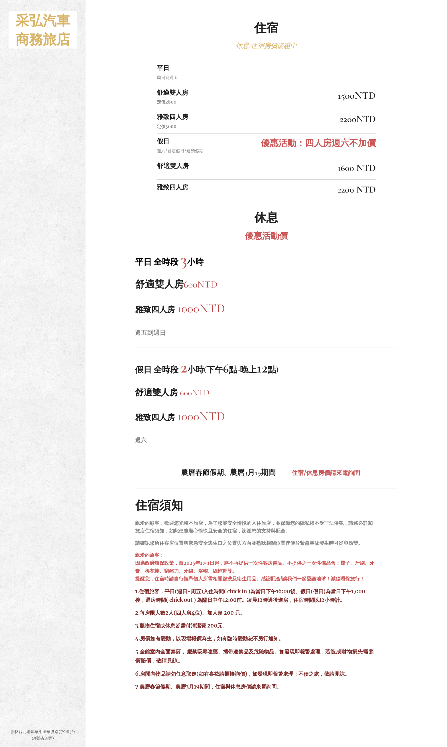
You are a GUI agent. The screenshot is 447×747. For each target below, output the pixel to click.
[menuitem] (43, 364)
